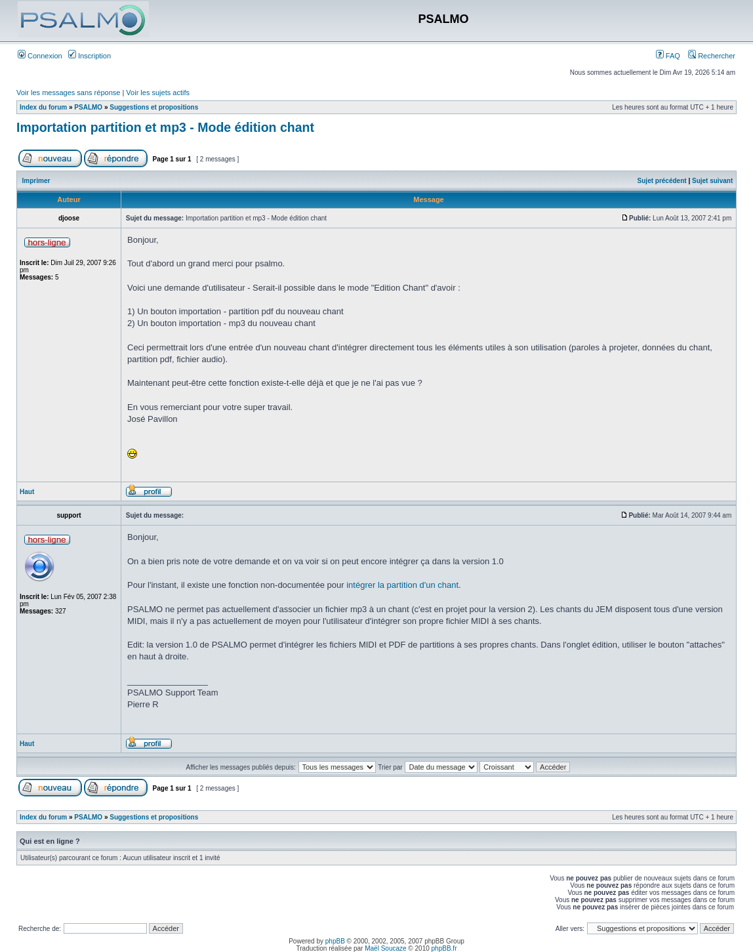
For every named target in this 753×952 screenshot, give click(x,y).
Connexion (40, 56)
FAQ (668, 56)
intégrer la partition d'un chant (402, 585)
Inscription (89, 56)
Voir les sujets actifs (158, 92)
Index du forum (43, 107)
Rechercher (711, 56)
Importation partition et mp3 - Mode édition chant (165, 127)
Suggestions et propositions (154, 107)
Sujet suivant (712, 180)
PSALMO (88, 107)
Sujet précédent (662, 180)
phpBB (335, 941)
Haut (27, 491)
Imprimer (36, 180)
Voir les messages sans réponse (68, 92)
